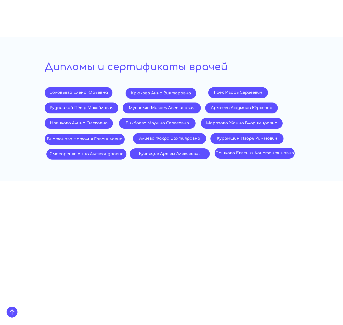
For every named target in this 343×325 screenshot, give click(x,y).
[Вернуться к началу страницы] (12, 312)
